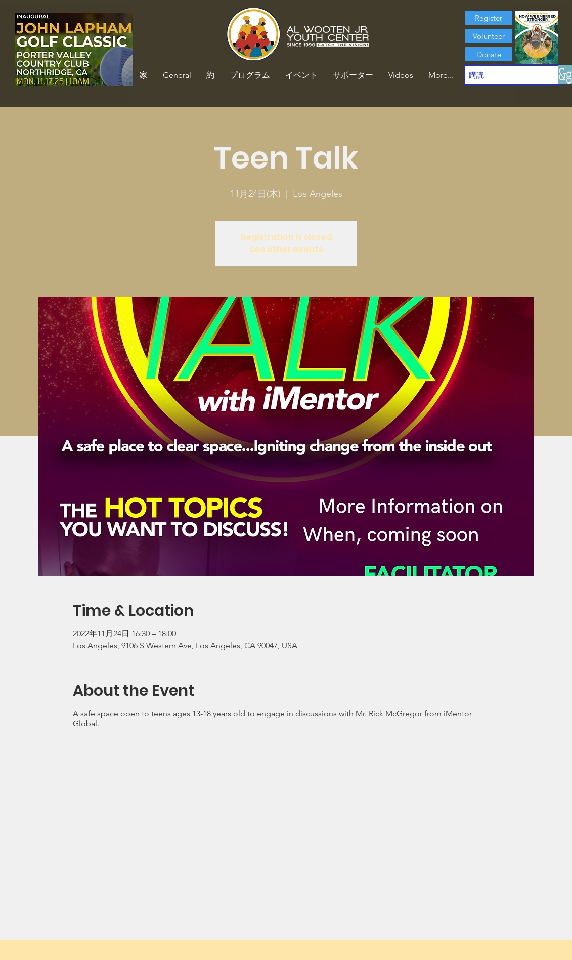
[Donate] (488, 54)
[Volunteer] (488, 36)
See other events (286, 249)
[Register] (488, 18)
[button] (210, 75)
